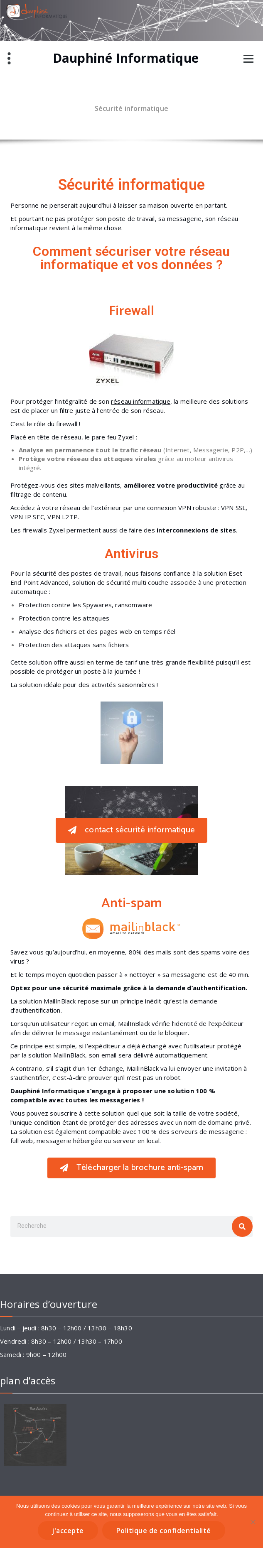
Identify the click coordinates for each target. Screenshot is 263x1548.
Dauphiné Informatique (126, 58)
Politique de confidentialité (163, 1530)
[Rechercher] (242, 1226)
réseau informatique (140, 401)
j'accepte (68, 1530)
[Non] (252, 1522)
